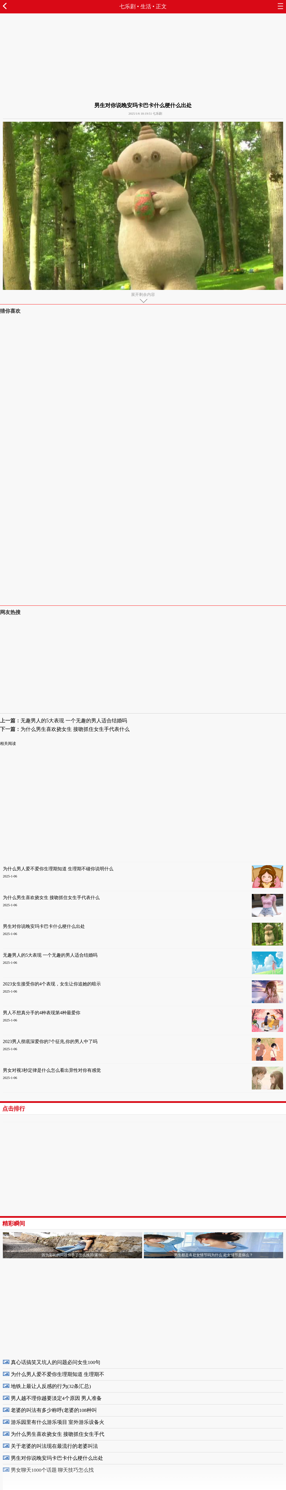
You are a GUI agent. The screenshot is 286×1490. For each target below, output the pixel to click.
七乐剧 (127, 6)
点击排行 (13, 1108)
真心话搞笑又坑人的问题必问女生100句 (55, 1362)
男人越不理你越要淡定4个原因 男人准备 (56, 1398)
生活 (145, 6)
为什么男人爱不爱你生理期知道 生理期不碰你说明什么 (58, 868)
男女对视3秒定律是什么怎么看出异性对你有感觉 (52, 1070)
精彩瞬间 (13, 1223)
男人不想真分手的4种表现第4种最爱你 (41, 1012)
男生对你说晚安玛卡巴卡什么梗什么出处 (44, 926)
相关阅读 (8, 743)
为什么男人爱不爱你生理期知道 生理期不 (57, 1374)
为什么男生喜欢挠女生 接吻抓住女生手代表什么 (75, 729)
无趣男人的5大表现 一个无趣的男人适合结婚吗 (74, 720)
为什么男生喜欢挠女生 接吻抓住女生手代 (57, 1434)
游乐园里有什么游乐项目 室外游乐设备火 (57, 1422)
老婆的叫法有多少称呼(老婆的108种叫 (54, 1410)
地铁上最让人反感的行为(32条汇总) (51, 1386)
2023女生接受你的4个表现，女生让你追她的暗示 (52, 983)
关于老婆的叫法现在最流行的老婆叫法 (54, 1446)
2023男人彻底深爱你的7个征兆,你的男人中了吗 (50, 1041)
